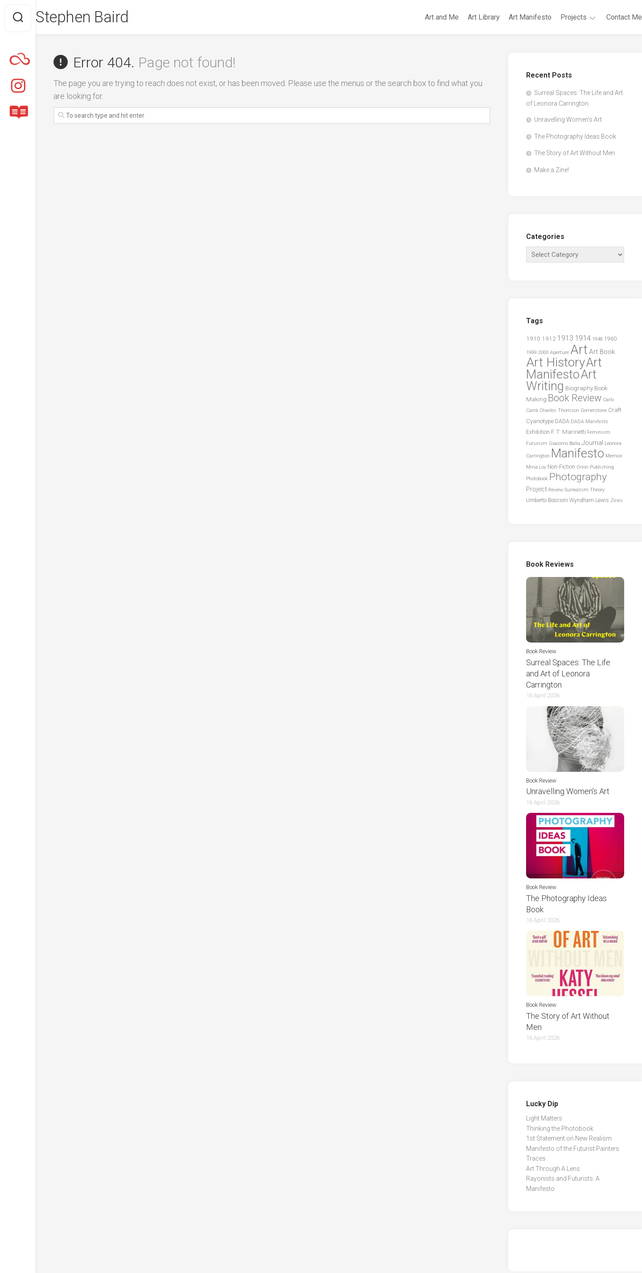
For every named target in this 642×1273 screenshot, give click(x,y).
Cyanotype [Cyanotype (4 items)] (540, 422)
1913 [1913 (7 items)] (565, 340)
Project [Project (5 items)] (536, 491)
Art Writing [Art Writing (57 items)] (561, 382)
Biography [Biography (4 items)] (579, 390)
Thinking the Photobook (559, 1130)
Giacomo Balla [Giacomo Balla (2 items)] (564, 445)
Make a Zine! (551, 171)
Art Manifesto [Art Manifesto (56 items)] (564, 370)
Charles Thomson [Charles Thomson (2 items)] (559, 413)
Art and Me (424, 17)
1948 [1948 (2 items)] (597, 341)
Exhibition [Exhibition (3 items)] (538, 434)
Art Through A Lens (553, 1170)
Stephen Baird (102, 18)
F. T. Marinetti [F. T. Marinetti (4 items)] (568, 433)
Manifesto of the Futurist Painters (572, 1150)
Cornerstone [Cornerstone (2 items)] (593, 413)
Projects (556, 17)
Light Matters (544, 1120)
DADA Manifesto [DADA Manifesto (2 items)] (589, 423)
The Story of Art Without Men (574, 155)
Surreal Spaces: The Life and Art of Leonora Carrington (568, 675)
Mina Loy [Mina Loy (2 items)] (536, 469)
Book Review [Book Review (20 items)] (574, 399)
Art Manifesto (512, 17)
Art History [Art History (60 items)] (555, 364)
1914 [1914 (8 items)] (583, 340)
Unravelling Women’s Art (568, 121)
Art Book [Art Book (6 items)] (602, 354)
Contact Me (606, 17)
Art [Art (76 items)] (579, 351)
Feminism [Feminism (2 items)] (598, 434)
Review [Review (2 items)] (555, 491)
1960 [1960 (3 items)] (610, 341)
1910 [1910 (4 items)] (533, 340)
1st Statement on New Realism (569, 1140)
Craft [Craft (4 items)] (614, 412)
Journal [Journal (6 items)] (592, 445)
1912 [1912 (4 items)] (549, 340)
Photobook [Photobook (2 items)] (537, 481)
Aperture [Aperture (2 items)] (559, 354)
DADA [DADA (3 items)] (562, 423)
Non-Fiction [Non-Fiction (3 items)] (561, 469)
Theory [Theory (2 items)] (597, 491)
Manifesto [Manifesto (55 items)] (577, 456)
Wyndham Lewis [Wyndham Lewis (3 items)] (589, 502)
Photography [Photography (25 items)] (578, 479)
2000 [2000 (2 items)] (543, 354)
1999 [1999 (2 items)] (531, 354)
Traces (536, 1160)
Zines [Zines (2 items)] (616, 503)
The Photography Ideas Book (575, 138)
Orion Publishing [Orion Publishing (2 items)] (595, 469)
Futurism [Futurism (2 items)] (536, 445)
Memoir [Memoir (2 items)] (613, 458)
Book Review (541, 653)
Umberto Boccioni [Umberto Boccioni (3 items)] (547, 502)
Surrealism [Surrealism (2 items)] (576, 491)
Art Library (466, 17)
